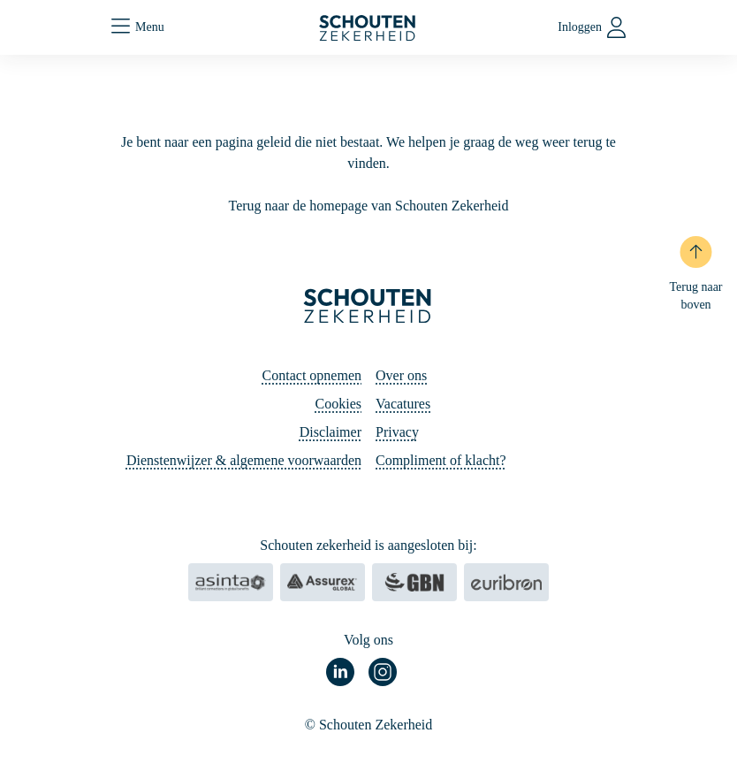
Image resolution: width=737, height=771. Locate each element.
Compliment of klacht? (441, 460)
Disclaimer (330, 431)
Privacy (397, 431)
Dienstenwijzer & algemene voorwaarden (243, 460)
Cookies (338, 403)
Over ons (401, 375)
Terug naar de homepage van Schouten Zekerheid (369, 205)
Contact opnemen (311, 375)
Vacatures (403, 403)
